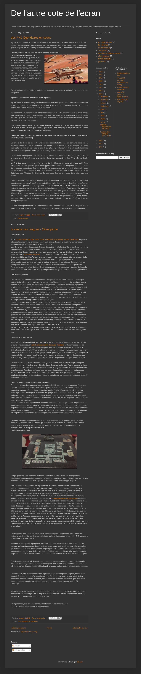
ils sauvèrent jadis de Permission (65, 498)
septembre (105, 106)
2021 (101, 78)
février (103, 119)
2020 (101, 81)
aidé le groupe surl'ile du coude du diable (47, 345)
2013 (101, 147)
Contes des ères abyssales (123, 88)
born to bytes (103, 45)
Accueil (49, 628)
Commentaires (18, 650)
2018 (101, 87)
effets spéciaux (23, 218)
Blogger (80, 662)
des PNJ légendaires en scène (31, 37)
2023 (101, 72)
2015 (101, 141)
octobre (104, 103)
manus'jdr (120, 92)
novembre (104, 100)
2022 (101, 75)
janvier (103, 122)
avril (102, 112)
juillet (103, 109)
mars (103, 116)
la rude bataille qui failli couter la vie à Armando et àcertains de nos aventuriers (47, 239)
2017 (101, 91)
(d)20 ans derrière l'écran (122, 96)
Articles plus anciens (80, 628)
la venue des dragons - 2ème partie (34, 229)
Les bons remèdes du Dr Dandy (122, 83)
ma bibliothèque (104, 48)
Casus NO (121, 78)
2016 (101, 94)
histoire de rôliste (104, 59)
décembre (104, 97)
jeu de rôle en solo (105, 42)
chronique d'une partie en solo (109, 53)
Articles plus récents (19, 628)
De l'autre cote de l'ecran (55, 13)
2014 (101, 144)
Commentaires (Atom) (29, 632)
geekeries (101, 62)
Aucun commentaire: (39, 215)
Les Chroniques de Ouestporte (28, 621)
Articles (16, 646)
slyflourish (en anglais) (122, 100)
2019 (101, 84)
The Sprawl (102, 50)
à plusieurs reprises (32, 255)
